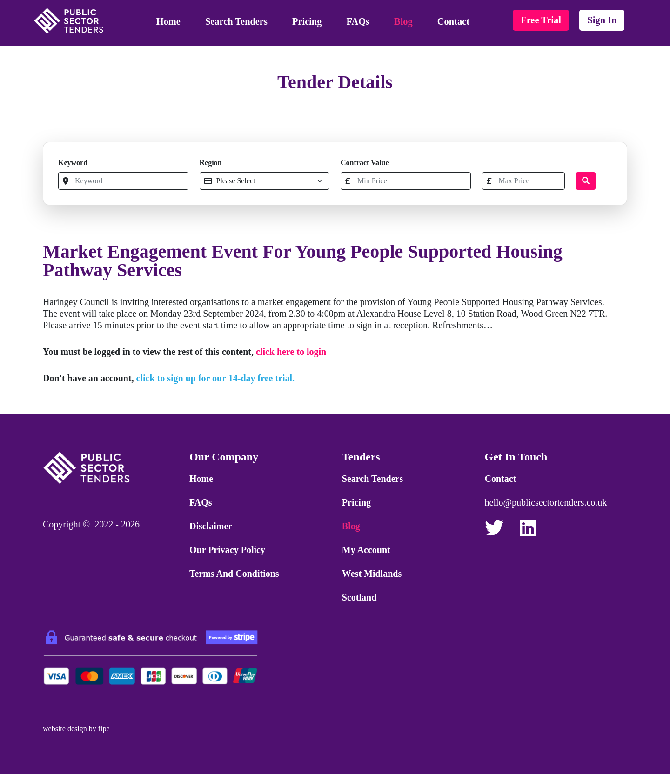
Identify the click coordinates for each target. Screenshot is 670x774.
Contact (453, 21)
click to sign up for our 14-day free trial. (215, 378)
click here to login (291, 352)
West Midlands (372, 573)
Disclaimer (210, 526)
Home (168, 21)
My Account (366, 550)
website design (65, 729)
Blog (403, 21)
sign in (601, 20)
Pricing (307, 21)
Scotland (359, 597)
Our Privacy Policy (227, 550)
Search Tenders (236, 21)
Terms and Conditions (234, 573)
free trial (541, 20)
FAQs (358, 21)
